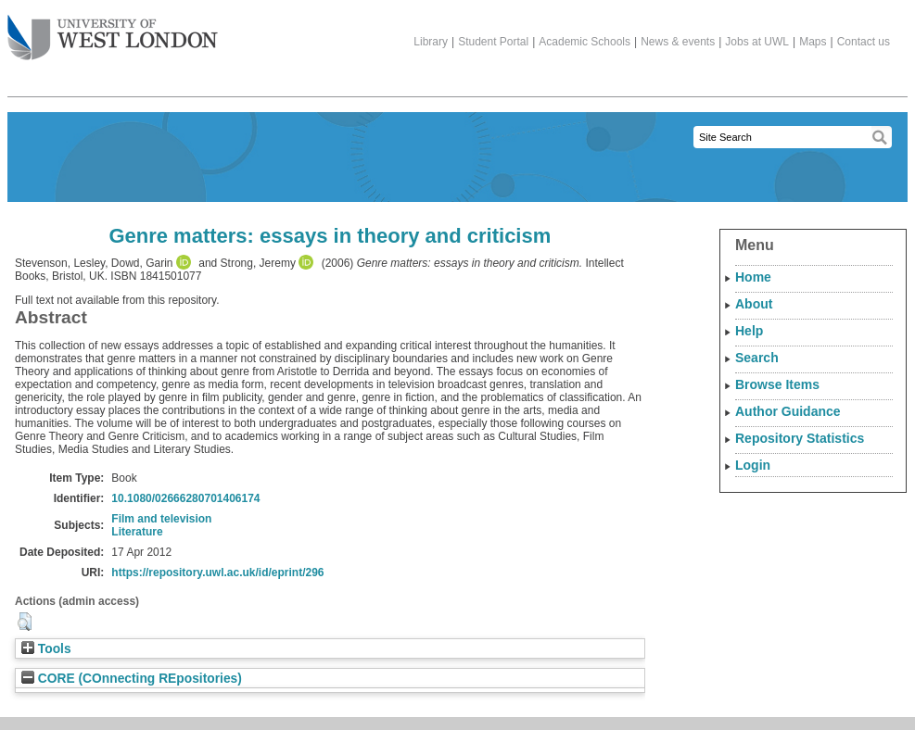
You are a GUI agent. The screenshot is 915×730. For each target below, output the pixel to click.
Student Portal (493, 41)
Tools (46, 649)
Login (752, 465)
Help (749, 330)
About (753, 303)
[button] (25, 621)
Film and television (161, 518)
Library (430, 41)
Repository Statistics (799, 438)
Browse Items (777, 384)
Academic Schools (584, 41)
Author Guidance (788, 411)
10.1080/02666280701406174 (185, 498)
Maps (812, 41)
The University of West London (112, 30)
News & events (678, 41)
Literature (136, 531)
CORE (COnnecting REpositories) (131, 679)
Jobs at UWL (757, 41)
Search (757, 357)
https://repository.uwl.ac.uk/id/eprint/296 (217, 572)
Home (753, 277)
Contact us (863, 41)
